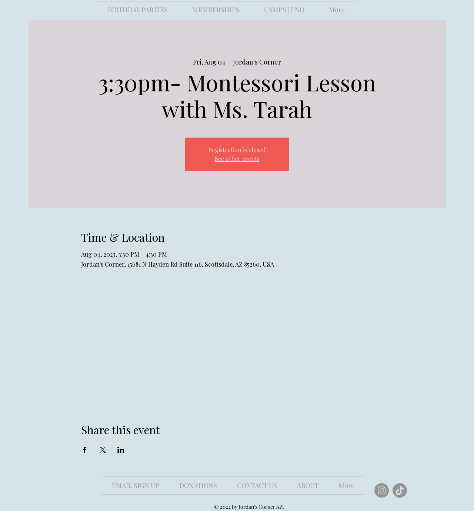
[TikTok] (400, 490)
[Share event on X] (102, 450)
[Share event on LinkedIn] (120, 450)
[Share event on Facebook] (84, 450)
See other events (237, 158)
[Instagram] (381, 490)
